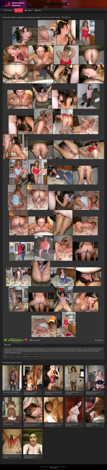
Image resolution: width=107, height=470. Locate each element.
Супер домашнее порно (15, 4)
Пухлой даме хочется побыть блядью (30, 456)
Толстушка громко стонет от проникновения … (53, 424)
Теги (18, 10)
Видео (28, 10)
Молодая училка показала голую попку (53, 393)
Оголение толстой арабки (11, 392)
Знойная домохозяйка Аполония (72, 393)
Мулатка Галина (8, 424)
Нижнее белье (27, 356)
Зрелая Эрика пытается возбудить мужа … (93, 393)
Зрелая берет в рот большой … (92, 424)
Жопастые (11, 356)
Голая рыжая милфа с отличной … (72, 424)
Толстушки (35, 356)
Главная (8, 10)
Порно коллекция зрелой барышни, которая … (32, 424)
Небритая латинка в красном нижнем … (12, 456)
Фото (38, 10)
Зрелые (18, 356)
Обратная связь (53, 467)
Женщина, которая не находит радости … (30, 393)
